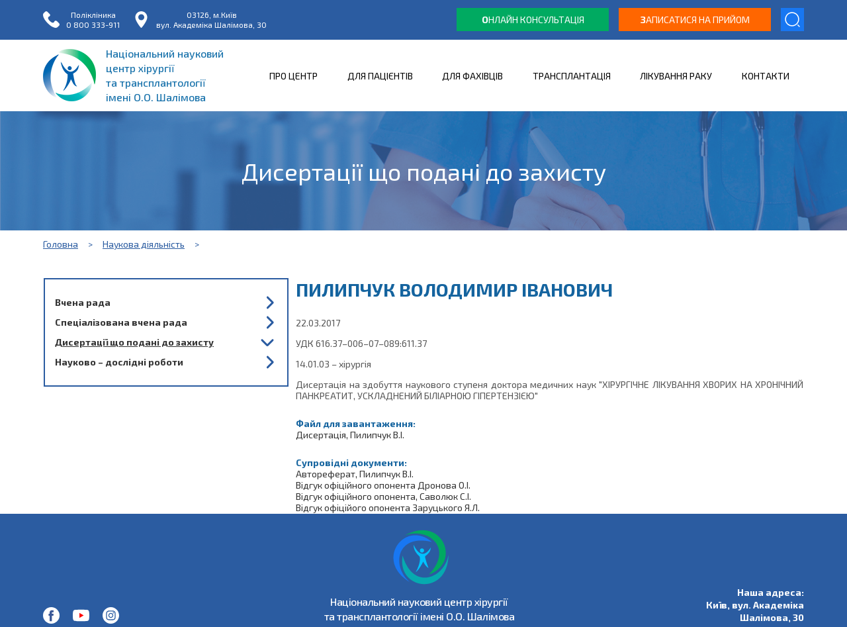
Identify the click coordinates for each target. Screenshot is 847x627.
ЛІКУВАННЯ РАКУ (676, 75)
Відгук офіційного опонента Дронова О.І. (383, 485)
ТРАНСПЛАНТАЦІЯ (572, 75)
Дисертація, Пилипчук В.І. (350, 434)
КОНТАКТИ (765, 75)
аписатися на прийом (695, 19)
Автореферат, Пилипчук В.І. (355, 473)
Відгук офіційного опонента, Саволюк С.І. (383, 496)
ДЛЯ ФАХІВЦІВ (472, 75)
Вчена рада (83, 302)
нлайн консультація (533, 19)
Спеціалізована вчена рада (121, 322)
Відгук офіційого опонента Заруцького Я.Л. (388, 507)
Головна (60, 244)
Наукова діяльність (144, 244)
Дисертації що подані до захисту (134, 342)
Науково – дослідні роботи (119, 361)
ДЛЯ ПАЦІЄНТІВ (380, 75)
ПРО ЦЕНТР (293, 75)
